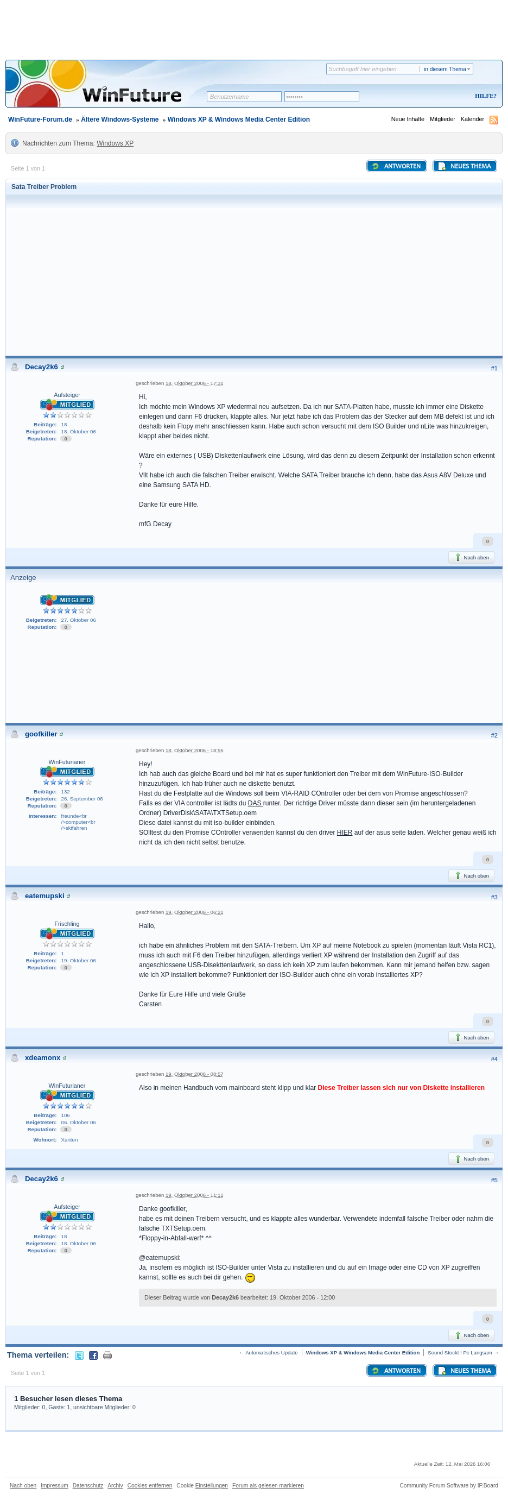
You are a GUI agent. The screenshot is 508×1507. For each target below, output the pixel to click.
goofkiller (41, 734)
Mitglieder (442, 119)
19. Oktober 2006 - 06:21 (195, 912)
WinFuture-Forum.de (40, 119)
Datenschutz (88, 1486)
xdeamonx (42, 1058)
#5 (494, 1180)
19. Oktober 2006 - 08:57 (195, 1074)
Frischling (66, 923)
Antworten (396, 166)
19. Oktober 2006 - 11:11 (195, 1195)
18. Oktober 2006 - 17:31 (195, 383)
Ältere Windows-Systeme (119, 119)
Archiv (115, 1486)
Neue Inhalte (407, 119)
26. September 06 (82, 799)
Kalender (472, 119)
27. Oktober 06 (78, 620)
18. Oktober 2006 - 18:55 (195, 750)
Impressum (54, 1486)
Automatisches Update (271, 1352)
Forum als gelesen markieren (268, 1486)
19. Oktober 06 (78, 960)
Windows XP (115, 143)
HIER (345, 832)
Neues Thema (464, 166)
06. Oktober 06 (78, 1122)
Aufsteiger (67, 395)
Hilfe (484, 95)
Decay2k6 (41, 367)
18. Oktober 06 (78, 431)
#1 (494, 368)
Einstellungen (211, 1486)
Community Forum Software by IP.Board (448, 1486)
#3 (494, 897)
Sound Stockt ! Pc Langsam (460, 1352)
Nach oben (471, 557)
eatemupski (45, 896)
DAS (255, 803)
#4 (494, 1059)
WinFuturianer (67, 762)
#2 (494, 735)
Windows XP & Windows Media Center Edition (239, 119)
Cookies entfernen (150, 1486)
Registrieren (440, 96)
